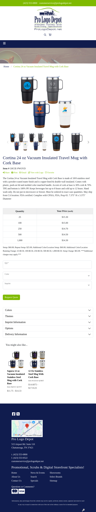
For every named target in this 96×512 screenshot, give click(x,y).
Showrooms (55, 473)
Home (14, 473)
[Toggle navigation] (4, 43)
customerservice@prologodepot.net (55, 3)
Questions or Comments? (22, 486)
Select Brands (56, 477)
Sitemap (53, 480)
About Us (15, 477)
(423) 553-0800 (30, 3)
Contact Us (16, 480)
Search (34, 477)
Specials (34, 480)
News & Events (38, 473)
